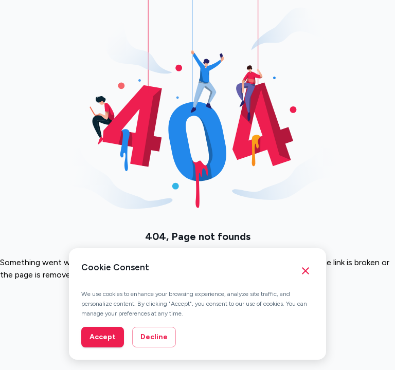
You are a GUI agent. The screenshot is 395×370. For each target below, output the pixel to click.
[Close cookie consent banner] (305, 271)
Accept (102, 336)
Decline (154, 336)
